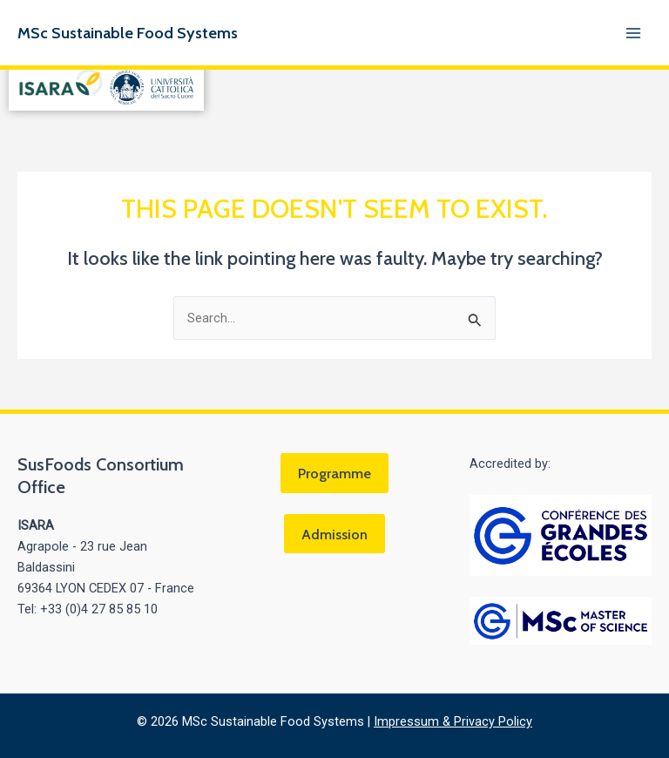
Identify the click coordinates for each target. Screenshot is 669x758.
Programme (334, 473)
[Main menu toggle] (633, 33)
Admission (334, 534)
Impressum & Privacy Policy (453, 721)
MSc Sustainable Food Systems (127, 33)
